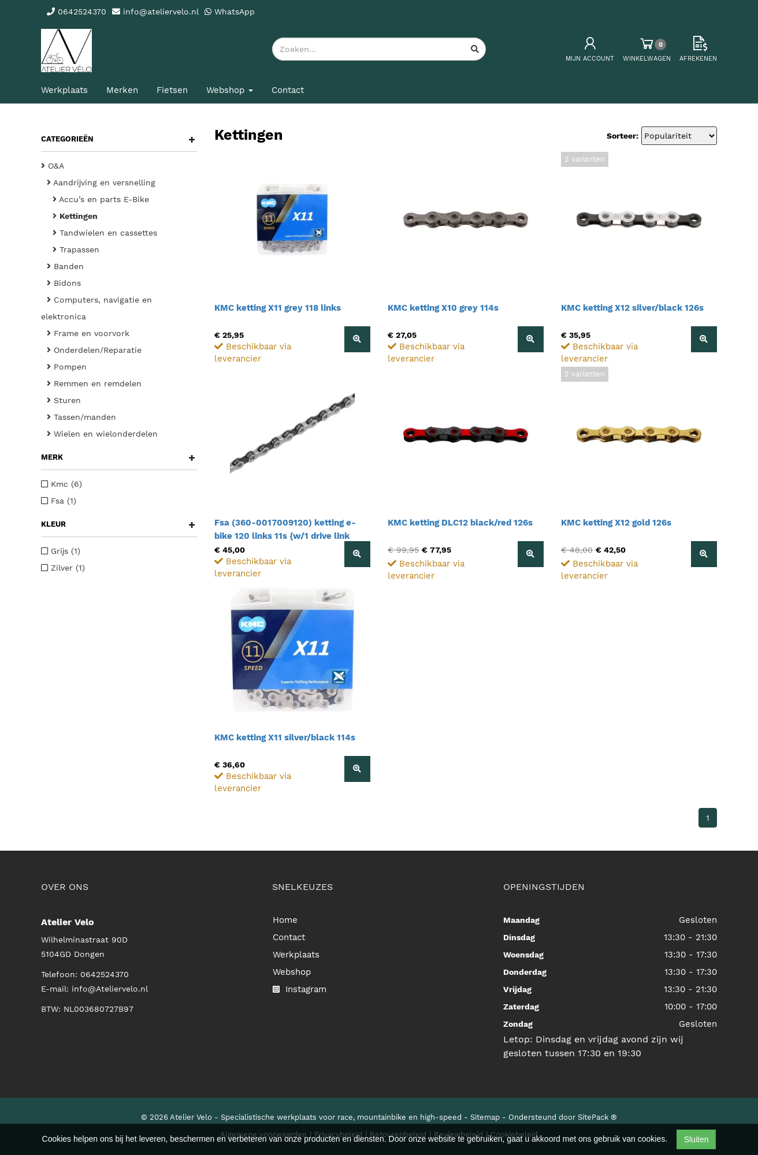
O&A (52, 165)
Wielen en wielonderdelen (102, 433)
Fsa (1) (58, 500)
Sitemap (485, 1117)
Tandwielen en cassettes (105, 232)
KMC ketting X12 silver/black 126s (632, 308)
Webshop (292, 972)
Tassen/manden (81, 417)
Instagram (299, 989)
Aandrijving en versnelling (101, 182)
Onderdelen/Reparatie (94, 350)
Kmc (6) (61, 484)
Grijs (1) (60, 551)
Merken (122, 90)
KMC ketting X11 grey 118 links (277, 308)
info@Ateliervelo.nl (110, 988)
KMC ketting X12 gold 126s (616, 522)
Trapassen (76, 249)
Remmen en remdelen (94, 383)
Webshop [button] (229, 90)
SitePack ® (597, 1117)
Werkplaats (64, 90)
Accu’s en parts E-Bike (101, 199)
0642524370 (104, 974)
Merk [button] (118, 457)
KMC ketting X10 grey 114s (443, 308)
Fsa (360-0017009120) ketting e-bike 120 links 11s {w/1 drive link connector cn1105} (285, 535)
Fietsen (172, 90)
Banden (65, 266)
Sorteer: (622, 135)
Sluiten (696, 1139)
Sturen (64, 400)
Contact (288, 90)
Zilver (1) (63, 567)
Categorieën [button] (118, 139)
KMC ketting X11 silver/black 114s (284, 737)
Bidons (64, 283)
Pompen (67, 366)
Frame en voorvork (88, 333)
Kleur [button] (118, 524)
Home (285, 920)
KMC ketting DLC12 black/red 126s (460, 522)
